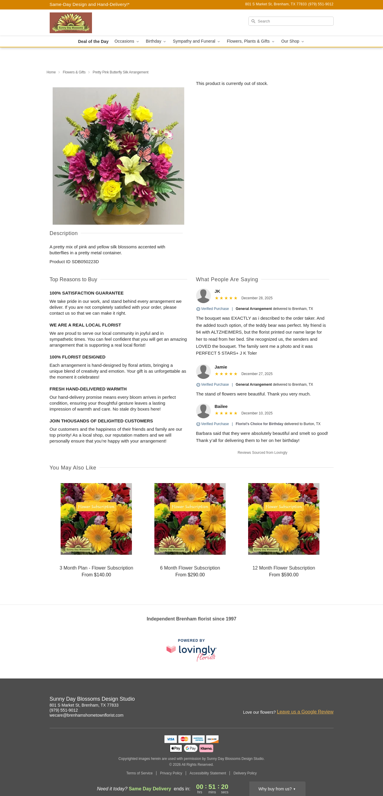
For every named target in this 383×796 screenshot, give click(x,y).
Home (51, 72)
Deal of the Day (93, 41)
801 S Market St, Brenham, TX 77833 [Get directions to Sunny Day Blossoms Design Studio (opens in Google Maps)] (84, 705)
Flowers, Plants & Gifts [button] (251, 41)
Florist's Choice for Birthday (259, 424)
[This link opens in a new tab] (191, 650)
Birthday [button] (156, 41)
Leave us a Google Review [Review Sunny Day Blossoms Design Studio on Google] (305, 711)
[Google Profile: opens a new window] (329, 700)
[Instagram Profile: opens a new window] (303, 700)
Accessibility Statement (208, 773)
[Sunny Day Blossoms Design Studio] (92, 22)
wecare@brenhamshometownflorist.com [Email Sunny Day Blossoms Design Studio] (87, 715)
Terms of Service (139, 773)
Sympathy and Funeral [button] (197, 41)
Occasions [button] (127, 41)
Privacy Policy (171, 773)
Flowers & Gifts (74, 72)
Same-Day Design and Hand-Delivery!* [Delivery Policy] (90, 4)
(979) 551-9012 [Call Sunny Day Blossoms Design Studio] (64, 710)
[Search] (291, 21)
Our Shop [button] (293, 41)
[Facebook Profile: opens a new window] (316, 700)
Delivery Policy (245, 773)
